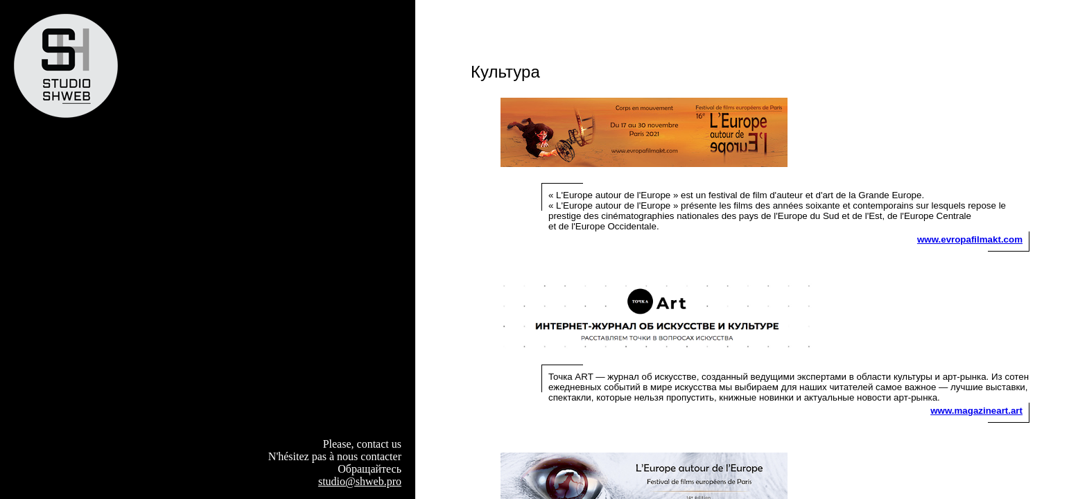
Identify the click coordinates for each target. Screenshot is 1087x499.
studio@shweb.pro (359, 481)
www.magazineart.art (976, 410)
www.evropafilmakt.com (970, 239)
